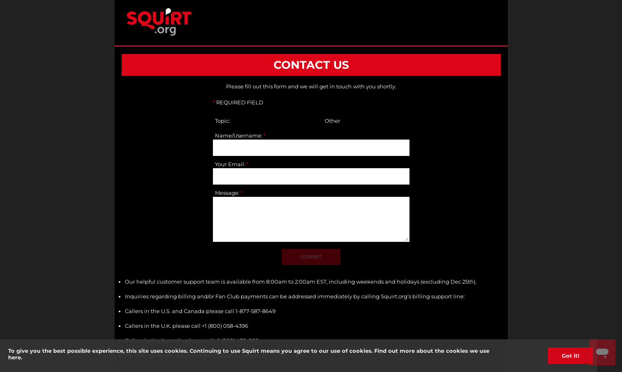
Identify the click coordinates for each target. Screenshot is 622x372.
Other (332, 120)
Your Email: (232, 164)
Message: (229, 192)
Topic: (222, 120)
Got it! (570, 355)
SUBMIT (311, 256)
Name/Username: (240, 135)
